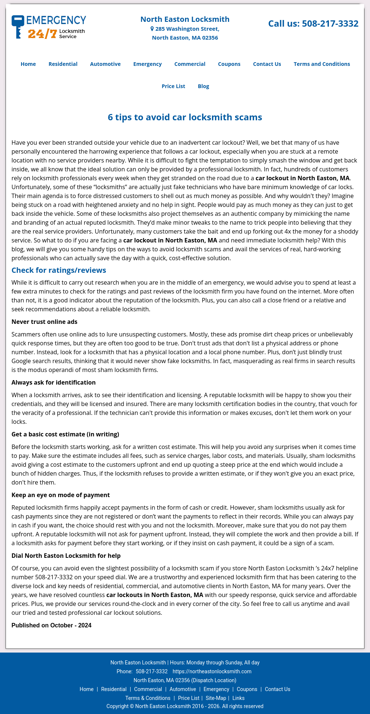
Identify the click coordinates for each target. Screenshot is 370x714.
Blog (203, 86)
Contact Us (267, 63)
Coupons (229, 63)
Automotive (105, 63)
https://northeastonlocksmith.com (212, 671)
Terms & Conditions (148, 698)
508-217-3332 (330, 23)
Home (28, 63)
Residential (62, 63)
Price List (173, 86)
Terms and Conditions (322, 63)
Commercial (189, 63)
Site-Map (216, 698)
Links (238, 698)
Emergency (147, 63)
